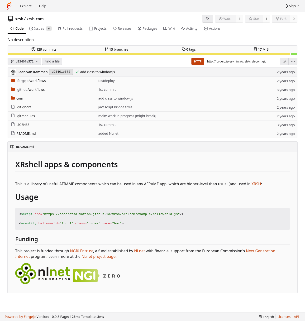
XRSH (256, 184)
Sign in (292, 6)
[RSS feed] (207, 19)
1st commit (107, 89)
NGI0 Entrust (81, 251)
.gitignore (21, 107)
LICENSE (20, 124)
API (296, 316)
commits (44, 49)
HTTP (198, 61)
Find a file (52, 61)
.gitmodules (23, 116)
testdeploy (106, 80)
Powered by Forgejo (20, 316)
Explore (26, 6)
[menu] (292, 61)
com (17, 98)
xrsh (19, 18)
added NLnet (108, 133)
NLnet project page (98, 256)
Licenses (284, 316)
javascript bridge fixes (115, 107)
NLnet (139, 251)
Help (42, 6)
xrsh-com (34, 18)
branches (116, 49)
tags (189, 49)
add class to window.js (97, 72)
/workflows (28, 80)
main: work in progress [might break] (127, 116)
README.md (23, 133)
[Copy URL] (284, 61)
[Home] (9, 6)
